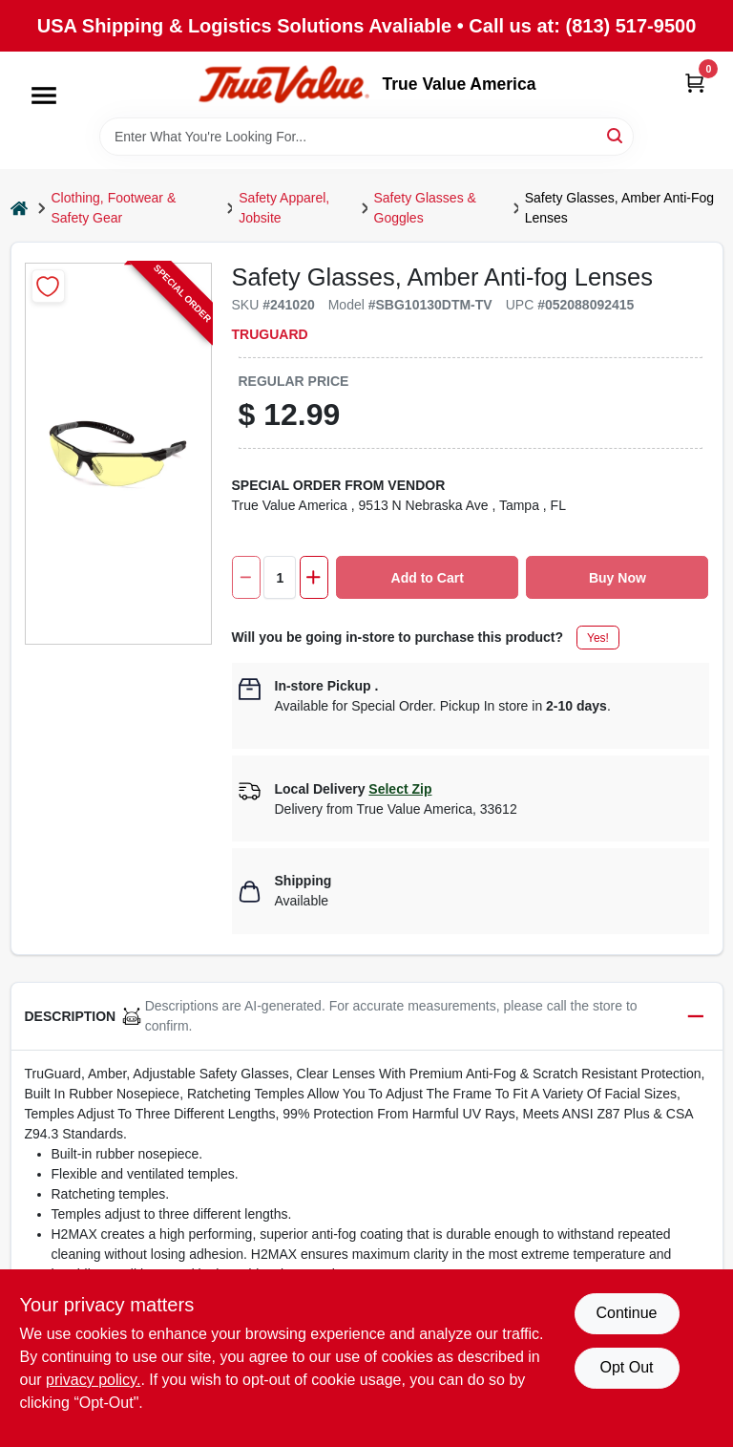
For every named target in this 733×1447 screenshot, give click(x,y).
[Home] (19, 209)
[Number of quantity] (279, 577)
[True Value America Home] (283, 84)
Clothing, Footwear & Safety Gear (114, 207)
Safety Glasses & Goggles (425, 207)
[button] (367, 1017)
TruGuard (270, 334)
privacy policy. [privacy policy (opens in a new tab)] (93, 1380)
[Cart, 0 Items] (694, 83)
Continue (626, 1313)
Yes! (598, 638)
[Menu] (43, 95)
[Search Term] (366, 136)
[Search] (616, 135)
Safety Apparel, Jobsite (284, 207)
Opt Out (626, 1367)
